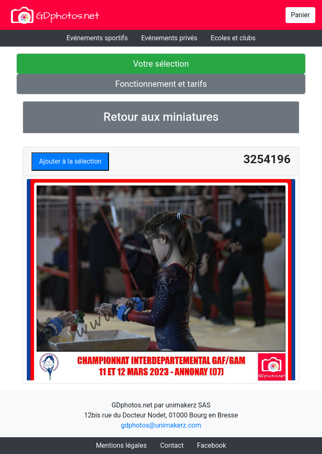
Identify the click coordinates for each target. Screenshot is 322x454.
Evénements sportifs (96, 38)
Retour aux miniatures (161, 117)
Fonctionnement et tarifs (161, 84)
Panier (300, 15)
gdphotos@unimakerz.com (161, 425)
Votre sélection (161, 64)
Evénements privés (169, 38)
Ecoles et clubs (233, 38)
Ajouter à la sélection (70, 161)
